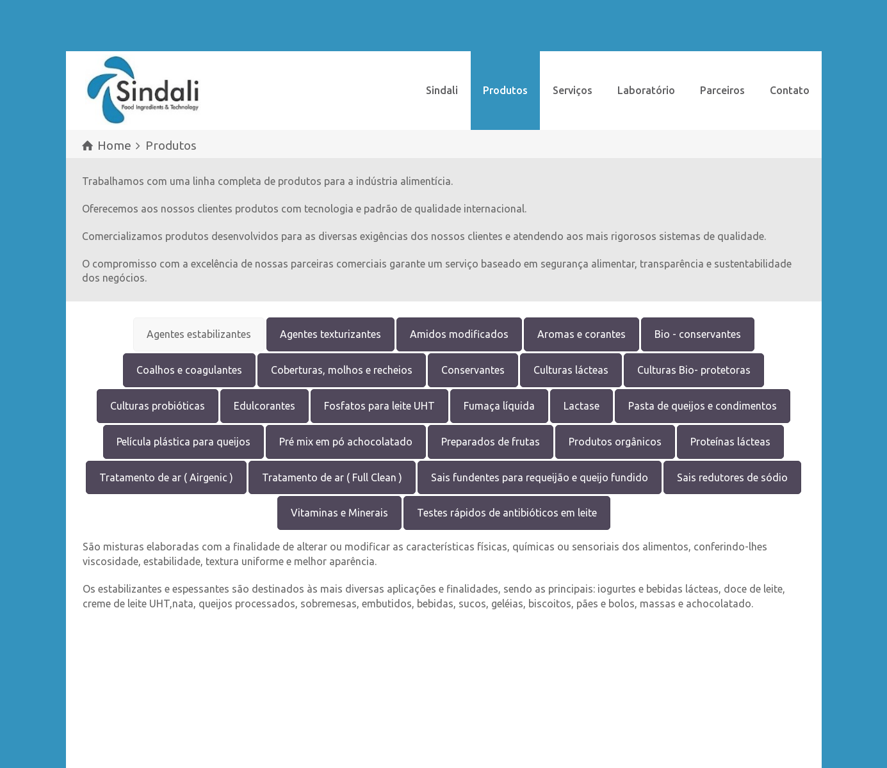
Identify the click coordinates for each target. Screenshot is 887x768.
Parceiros (722, 90)
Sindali (442, 90)
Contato (790, 90)
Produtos (505, 90)
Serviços (572, 90)
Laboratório (646, 90)
